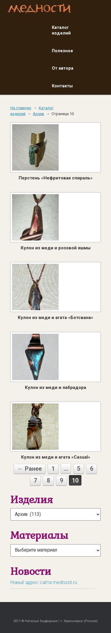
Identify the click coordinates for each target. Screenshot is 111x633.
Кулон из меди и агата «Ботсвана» (55, 317)
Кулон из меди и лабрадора (55, 387)
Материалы (39, 535)
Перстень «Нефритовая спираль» (56, 178)
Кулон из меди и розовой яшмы (56, 248)
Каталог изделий (61, 30)
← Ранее (29, 468)
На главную (20, 108)
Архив (38, 114)
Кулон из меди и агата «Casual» (55, 457)
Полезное (62, 50)
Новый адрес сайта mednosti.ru (43, 582)
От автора (62, 68)
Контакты (62, 86)
